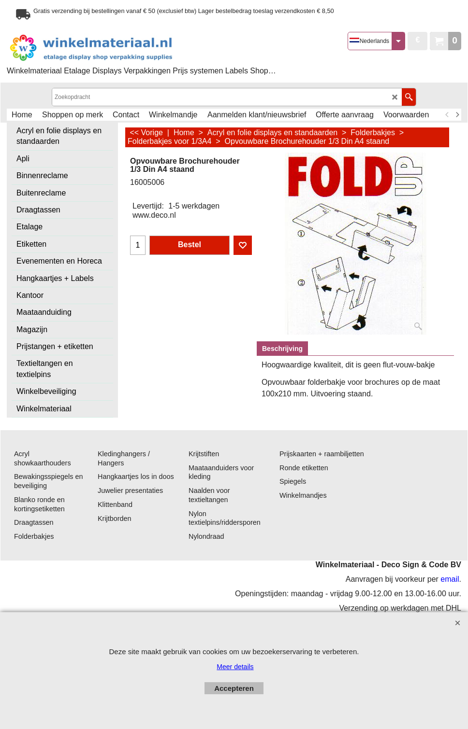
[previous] (447, 115)
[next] (457, 115)
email (449, 579)
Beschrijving (282, 348)
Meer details (235, 667)
